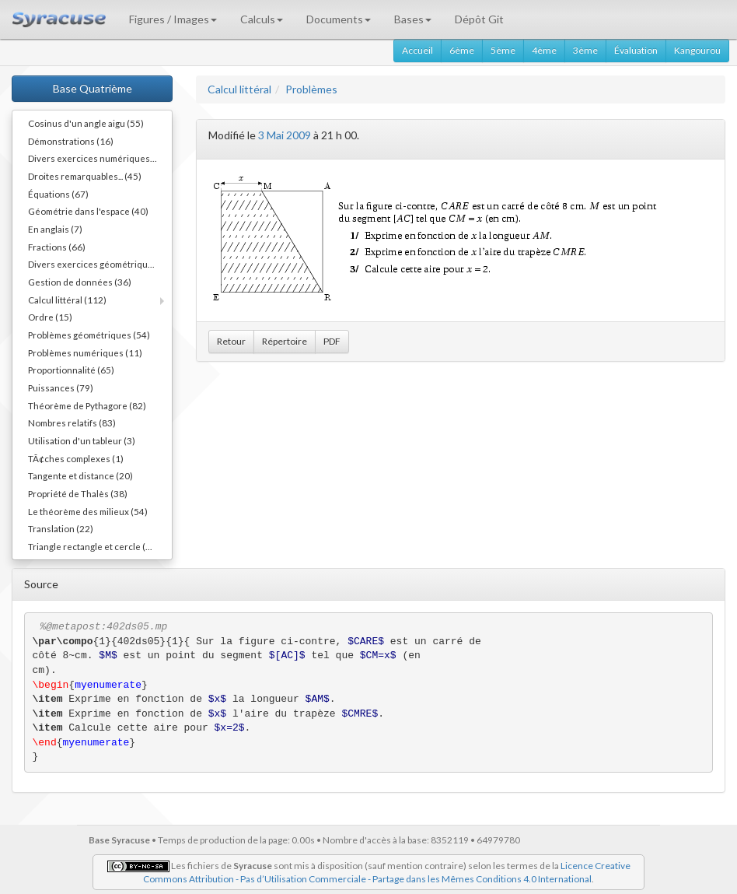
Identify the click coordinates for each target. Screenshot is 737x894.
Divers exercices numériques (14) (98, 158)
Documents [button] (338, 19)
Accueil (417, 50)
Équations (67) (58, 193)
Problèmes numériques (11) (85, 352)
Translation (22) (60, 528)
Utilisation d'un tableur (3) (81, 440)
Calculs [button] (261, 19)
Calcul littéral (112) (67, 299)
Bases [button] (412, 19)
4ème (544, 50)
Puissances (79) (60, 387)
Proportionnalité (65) (71, 369)
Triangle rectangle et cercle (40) (93, 546)
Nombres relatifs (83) (72, 422)
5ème (503, 50)
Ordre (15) (50, 316)
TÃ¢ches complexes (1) (76, 458)
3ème (585, 50)
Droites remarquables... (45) (84, 175)
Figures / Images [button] (173, 19)
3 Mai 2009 (284, 135)
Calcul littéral (239, 89)
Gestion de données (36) (79, 281)
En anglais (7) (55, 228)
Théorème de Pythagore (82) (87, 405)
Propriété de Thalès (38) (77, 493)
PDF (332, 341)
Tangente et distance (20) (80, 475)
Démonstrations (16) (71, 140)
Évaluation (636, 50)
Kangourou (697, 50)
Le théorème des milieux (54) (88, 511)
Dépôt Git (479, 19)
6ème (461, 50)
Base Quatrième (92, 88)
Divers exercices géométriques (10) (100, 263)
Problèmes (311, 89)
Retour (231, 341)
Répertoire (284, 341)
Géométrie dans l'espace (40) (88, 210)
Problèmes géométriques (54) (89, 334)
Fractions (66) (57, 246)
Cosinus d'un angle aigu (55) (86, 122)
